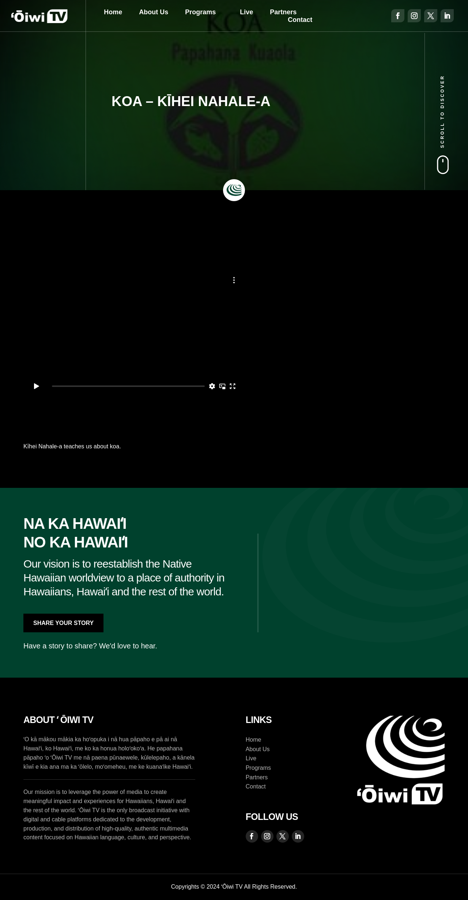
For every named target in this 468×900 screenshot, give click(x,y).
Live (246, 12)
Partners (283, 12)
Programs (200, 12)
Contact (300, 19)
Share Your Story (63, 623)
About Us (153, 12)
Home (113, 12)
